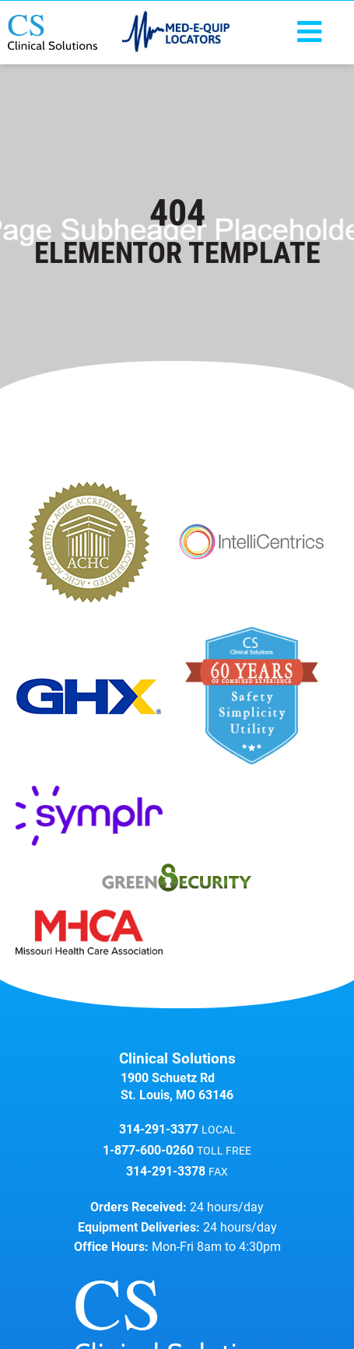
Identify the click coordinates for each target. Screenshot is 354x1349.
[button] (309, 32)
